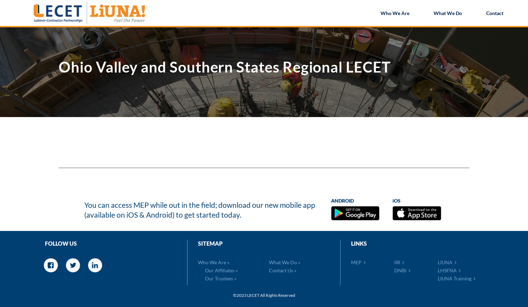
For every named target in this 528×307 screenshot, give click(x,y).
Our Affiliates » (221, 270)
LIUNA (447, 262)
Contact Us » (282, 270)
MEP (358, 262)
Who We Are (395, 14)
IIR (399, 262)
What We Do (448, 14)
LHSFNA (449, 270)
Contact (494, 14)
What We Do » (284, 262)
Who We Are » (213, 262)
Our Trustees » (220, 278)
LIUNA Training (456, 278)
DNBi (402, 270)
